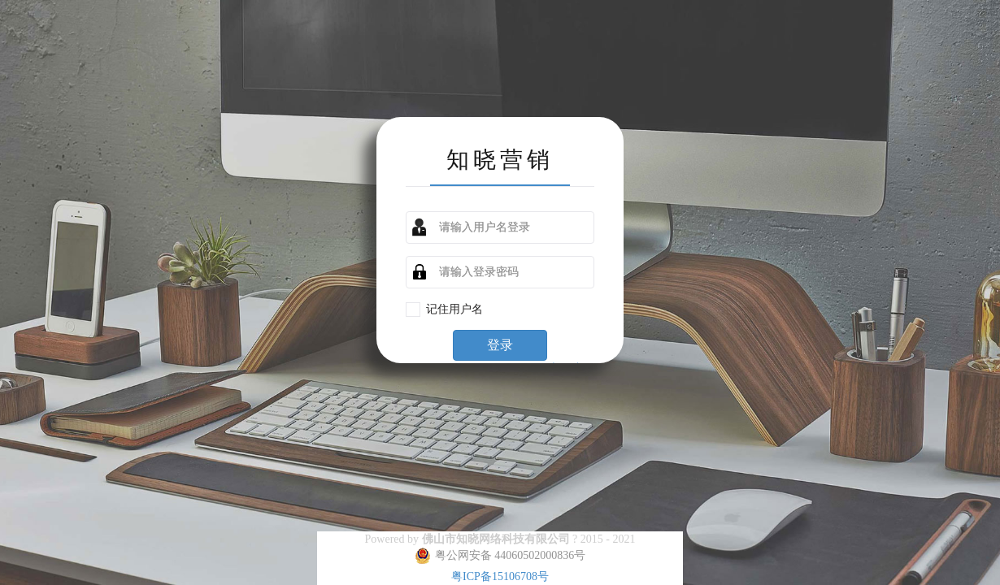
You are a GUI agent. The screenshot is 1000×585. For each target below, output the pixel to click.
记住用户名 (460, 308)
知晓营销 (500, 158)
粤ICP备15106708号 (500, 576)
